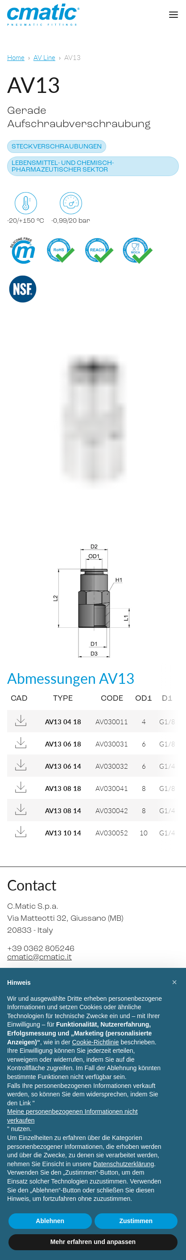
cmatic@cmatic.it (39, 957)
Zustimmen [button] (136, 1220)
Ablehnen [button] (50, 1220)
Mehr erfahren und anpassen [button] (93, 1241)
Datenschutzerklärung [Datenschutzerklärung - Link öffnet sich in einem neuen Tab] (123, 1164)
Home (16, 57)
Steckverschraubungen (57, 147)
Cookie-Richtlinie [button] (95, 1042)
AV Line (44, 57)
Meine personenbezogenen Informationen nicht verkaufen (72, 1116)
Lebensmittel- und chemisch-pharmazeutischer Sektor (63, 166)
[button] (174, 982)
